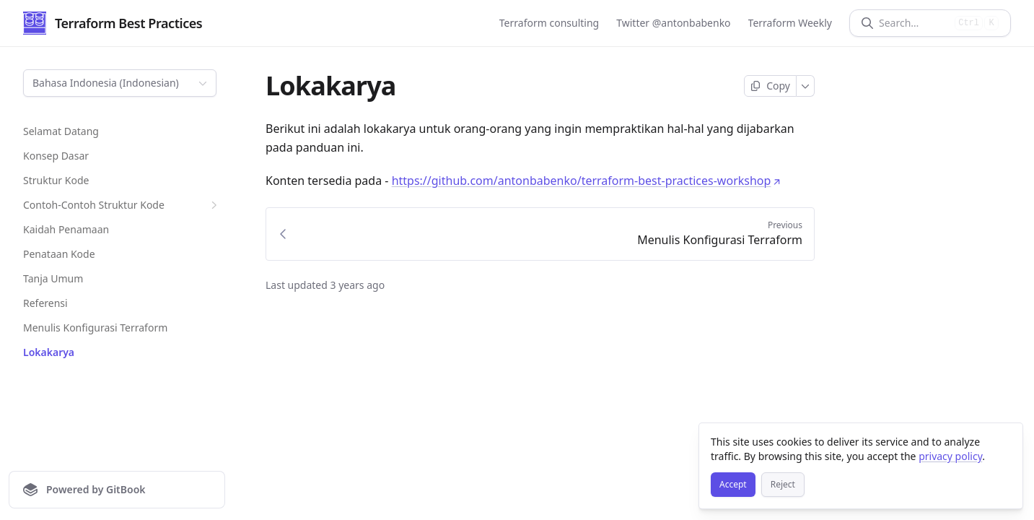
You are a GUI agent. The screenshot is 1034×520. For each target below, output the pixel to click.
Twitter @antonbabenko (673, 23)
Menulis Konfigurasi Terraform (95, 327)
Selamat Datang (61, 131)
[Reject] (783, 484)
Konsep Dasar (56, 155)
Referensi (45, 303)
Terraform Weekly (790, 23)
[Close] (1005, 440)
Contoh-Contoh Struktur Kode (122, 205)
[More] (806, 86)
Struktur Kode (56, 180)
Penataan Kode (59, 254)
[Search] (914, 23)
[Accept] (733, 484)
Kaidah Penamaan (66, 229)
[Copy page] (770, 86)
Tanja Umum (53, 278)
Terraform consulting (549, 23)
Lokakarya (48, 352)
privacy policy (950, 456)
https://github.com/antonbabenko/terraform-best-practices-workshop (586, 180)
